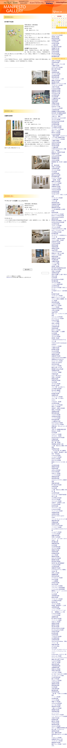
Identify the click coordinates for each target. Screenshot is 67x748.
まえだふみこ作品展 (56, 656)
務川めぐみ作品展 (56, 132)
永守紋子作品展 (55, 582)
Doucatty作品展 (55, 351)
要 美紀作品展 (55, 165)
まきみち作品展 (55, 160)
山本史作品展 (55, 634)
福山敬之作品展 (55, 82)
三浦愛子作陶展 (55, 140)
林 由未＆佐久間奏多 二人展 (59, 220)
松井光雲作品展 (55, 419)
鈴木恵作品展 (55, 633)
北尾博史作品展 (55, 72)
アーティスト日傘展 (56, 620)
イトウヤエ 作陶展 (56, 372)
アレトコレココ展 (56, 392)
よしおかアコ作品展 (56, 457)
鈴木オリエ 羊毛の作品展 (58, 215)
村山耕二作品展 (55, 385)
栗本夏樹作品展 (55, 56)
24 (57, 25)
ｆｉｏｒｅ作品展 (56, 696)
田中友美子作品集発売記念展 (59, 268)
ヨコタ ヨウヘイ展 (56, 507)
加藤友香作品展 (55, 543)
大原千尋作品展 (55, 688)
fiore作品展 (54, 70)
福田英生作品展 (55, 731)
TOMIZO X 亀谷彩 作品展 (58, 238)
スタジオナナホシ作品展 (58, 424)
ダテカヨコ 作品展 (56, 436)
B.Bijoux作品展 (55, 320)
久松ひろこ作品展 (56, 473)
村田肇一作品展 (55, 266)
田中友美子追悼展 (56, 561)
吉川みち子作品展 (56, 458)
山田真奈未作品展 (56, 416)
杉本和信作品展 (55, 692)
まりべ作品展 (55, 555)
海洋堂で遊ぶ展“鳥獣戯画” (58, 563)
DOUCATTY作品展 (56, 460)
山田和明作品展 (55, 607)
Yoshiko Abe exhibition (57, 362)
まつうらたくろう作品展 (58, 214)
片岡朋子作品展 (55, 103)
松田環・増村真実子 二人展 (59, 605)
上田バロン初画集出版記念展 (59, 429)
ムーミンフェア (55, 713)
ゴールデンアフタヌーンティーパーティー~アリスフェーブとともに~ (59, 651)
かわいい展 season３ (56, 375)
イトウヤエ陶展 (55, 263)
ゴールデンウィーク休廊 (58, 675)
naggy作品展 (54, 101)
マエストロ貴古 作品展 (58, 240)
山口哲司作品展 (55, 75)
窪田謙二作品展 (55, 37)
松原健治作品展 (55, 553)
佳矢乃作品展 (55, 584)
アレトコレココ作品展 (57, 108)
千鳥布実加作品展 (56, 665)
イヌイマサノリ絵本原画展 (58, 587)
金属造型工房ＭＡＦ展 (57, 739)
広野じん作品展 (55, 323)
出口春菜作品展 (55, 638)
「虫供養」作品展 (56, 180)
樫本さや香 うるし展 (57, 367)
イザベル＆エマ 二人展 (58, 78)
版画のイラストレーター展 (58, 297)
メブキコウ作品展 (56, 608)
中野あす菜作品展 (56, 670)
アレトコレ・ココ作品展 (58, 129)
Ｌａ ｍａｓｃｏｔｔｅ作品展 (59, 716)
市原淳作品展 (55, 246)
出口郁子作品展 (55, 43)
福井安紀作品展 (55, 724)
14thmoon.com (9, 277)
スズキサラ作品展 (56, 414)
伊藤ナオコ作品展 (56, 701)
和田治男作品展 (55, 77)
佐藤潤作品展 (55, 395)
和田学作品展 (55, 245)
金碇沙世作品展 (55, 664)
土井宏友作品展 (55, 168)
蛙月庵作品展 (55, 233)
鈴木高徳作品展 (55, 176)
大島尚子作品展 (55, 718)
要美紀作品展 (55, 256)
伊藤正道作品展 (55, 483)
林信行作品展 (55, 597)
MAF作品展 (54, 687)
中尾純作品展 (55, 374)
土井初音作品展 (55, 109)
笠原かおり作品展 (56, 669)
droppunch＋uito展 (56, 106)
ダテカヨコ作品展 (56, 74)
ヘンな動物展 (55, 581)
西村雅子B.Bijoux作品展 (57, 369)
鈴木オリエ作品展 (56, 330)
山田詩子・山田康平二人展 (58, 502)
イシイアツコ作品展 (56, 183)
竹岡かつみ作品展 (56, 167)
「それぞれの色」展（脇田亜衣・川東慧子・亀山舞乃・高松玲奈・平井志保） (59, 452)
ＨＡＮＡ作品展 (55, 700)
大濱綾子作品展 (55, 261)
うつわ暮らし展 (55, 264)
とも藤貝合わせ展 (56, 98)
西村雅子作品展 (55, 559)
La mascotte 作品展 (56, 88)
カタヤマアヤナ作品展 (57, 35)
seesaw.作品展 (55, 579)
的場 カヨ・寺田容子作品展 (58, 152)
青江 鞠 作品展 (56, 442)
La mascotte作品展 (56, 54)
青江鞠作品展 (55, 281)
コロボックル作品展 (56, 225)
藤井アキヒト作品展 (56, 305)
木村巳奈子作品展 (56, 380)
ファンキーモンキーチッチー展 (59, 519)
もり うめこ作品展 (56, 705)
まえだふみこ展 (55, 325)
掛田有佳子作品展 (56, 706)
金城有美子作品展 (56, 90)
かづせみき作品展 (56, 504)
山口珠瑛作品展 (55, 95)
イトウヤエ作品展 (56, 418)
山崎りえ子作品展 (56, 61)
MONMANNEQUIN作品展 (58, 121)
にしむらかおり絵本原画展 (58, 589)
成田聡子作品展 (55, 683)
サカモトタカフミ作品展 (58, 714)
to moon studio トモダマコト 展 (59, 654)
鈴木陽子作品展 (55, 294)
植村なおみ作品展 (56, 175)
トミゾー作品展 (55, 307)
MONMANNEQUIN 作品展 (58, 437)
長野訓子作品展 (55, 50)
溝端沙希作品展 (55, 520)
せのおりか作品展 (56, 726)
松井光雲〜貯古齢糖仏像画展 (59, 113)
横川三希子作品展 (56, 69)
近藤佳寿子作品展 (56, 91)
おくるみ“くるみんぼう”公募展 (59, 674)
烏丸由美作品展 (55, 122)
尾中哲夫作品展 (55, 53)
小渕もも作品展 (55, 310)
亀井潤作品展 (55, 690)
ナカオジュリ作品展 (56, 178)
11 (59, 22)
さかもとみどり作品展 (57, 67)
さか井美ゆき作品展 (56, 127)
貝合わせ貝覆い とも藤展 (58, 331)
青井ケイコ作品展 (56, 131)
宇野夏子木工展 (55, 48)
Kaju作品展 (54, 277)
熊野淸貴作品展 (55, 413)
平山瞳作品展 (55, 259)
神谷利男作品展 (55, 478)
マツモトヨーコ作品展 (57, 85)
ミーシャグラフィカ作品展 (58, 139)
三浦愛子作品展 (55, 65)
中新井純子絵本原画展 (57, 308)
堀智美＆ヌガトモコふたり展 (59, 83)
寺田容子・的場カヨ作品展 (58, 408)
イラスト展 (54, 201)
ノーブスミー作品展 (56, 527)
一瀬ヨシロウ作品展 (56, 708)
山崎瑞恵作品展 (55, 667)
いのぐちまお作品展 (56, 155)
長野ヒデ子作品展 (56, 409)
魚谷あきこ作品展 (56, 431)
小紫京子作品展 (55, 87)
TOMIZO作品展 (55, 51)
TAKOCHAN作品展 (56, 142)
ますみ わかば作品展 (57, 703)
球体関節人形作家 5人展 (57, 444)
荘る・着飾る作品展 (56, 732)
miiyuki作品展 (55, 96)
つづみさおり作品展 (56, 636)
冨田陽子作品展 (55, 709)
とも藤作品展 (55, 45)
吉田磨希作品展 (55, 158)
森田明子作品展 (55, 625)
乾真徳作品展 (55, 719)
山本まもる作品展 (56, 470)
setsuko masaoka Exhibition (58, 217)
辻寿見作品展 (55, 100)
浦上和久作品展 (55, 626)
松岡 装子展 (54, 602)
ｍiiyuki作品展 (55, 41)
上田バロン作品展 (56, 662)
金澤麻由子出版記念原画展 (58, 111)
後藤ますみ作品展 (56, 80)
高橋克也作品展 (55, 476)
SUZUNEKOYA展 (56, 93)
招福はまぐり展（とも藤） (58, 253)
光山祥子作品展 (55, 145)
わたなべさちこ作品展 (57, 361)
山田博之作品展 (55, 514)
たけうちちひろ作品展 (57, 525)
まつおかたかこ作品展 (57, 577)
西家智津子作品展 (56, 207)
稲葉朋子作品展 (55, 153)
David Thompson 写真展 (57, 423)
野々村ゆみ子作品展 (56, 46)
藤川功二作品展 (55, 721)
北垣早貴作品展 (55, 595)
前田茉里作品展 (55, 157)
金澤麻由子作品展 (56, 40)
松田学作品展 (55, 212)
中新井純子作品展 (56, 204)
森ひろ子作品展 (55, 679)
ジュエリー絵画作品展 (57, 284)
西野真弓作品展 (55, 556)
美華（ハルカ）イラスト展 (58, 64)
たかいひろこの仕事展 (57, 586)
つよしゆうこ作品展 (56, 672)
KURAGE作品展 (55, 471)
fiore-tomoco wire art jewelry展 (59, 118)
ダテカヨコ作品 (55, 646)
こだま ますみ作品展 (57, 251)
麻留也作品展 (55, 219)
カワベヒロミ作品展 (56, 501)
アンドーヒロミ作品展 (57, 511)
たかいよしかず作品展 (57, 317)
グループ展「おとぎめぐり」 (59, 387)
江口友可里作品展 (56, 546)
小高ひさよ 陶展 (56, 116)
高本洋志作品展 (55, 38)
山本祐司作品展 (55, 62)
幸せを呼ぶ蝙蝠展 (56, 390)
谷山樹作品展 (55, 698)
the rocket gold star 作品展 (57, 279)
